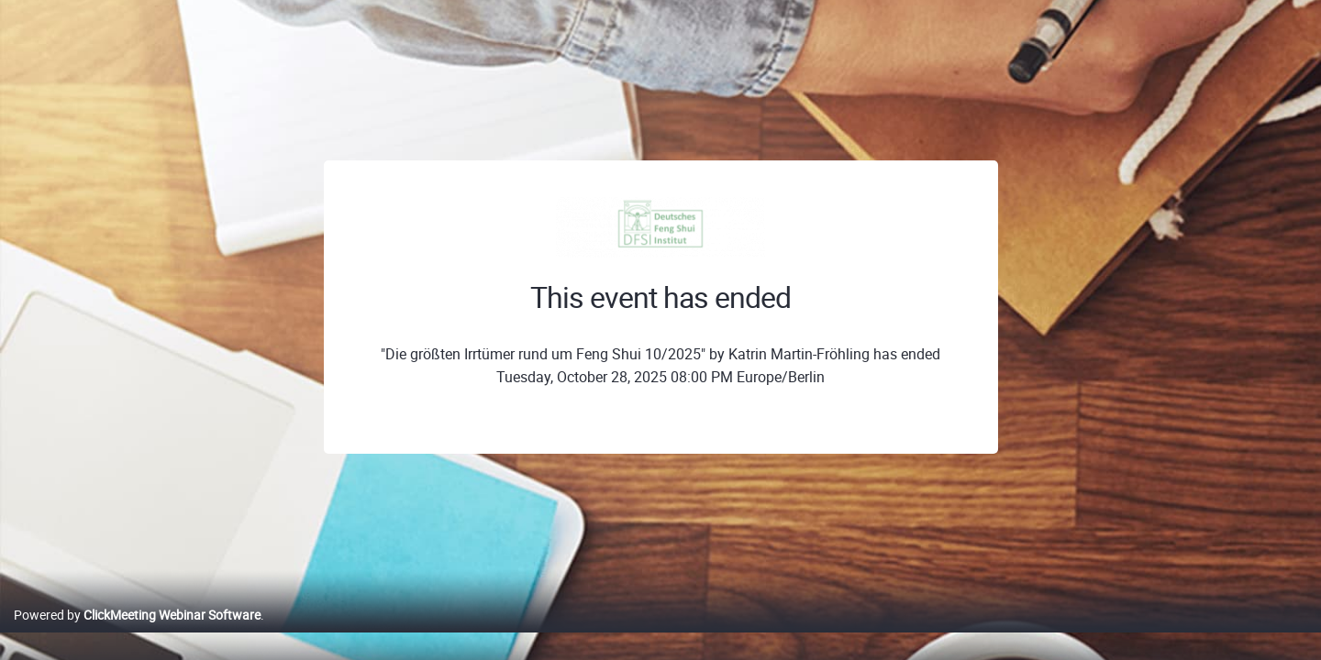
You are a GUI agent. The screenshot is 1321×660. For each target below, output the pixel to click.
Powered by (137, 634)
